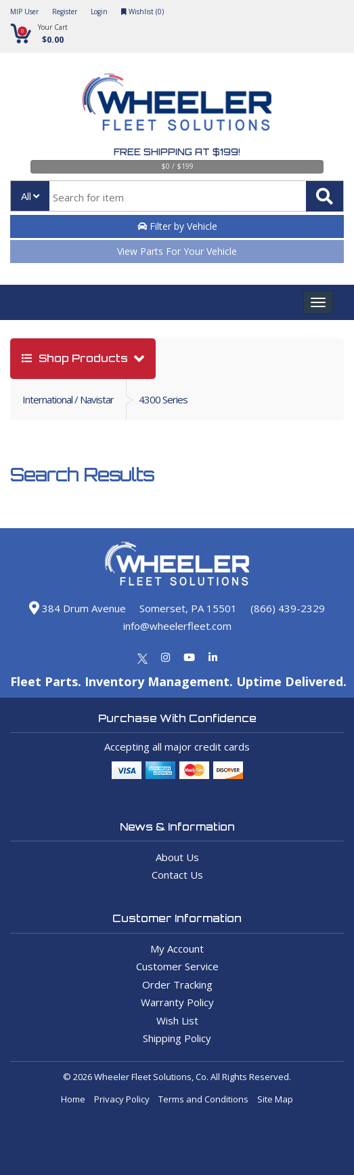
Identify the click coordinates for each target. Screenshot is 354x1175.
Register (64, 11)
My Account (177, 948)
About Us (177, 857)
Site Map (275, 1099)
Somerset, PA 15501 (188, 608)
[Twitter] (142, 657)
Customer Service (177, 966)
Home (73, 1099)
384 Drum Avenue (77, 608)
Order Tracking (177, 984)
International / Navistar (68, 399)
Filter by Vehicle (177, 226)
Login (99, 11)
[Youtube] (189, 657)
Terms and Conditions (203, 1099)
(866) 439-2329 (287, 608)
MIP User (24, 11)
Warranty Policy (177, 1002)
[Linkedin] (212, 657)
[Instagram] (165, 657)
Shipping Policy (177, 1038)
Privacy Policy (122, 1099)
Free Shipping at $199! (177, 151)
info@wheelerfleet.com (177, 626)
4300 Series (163, 399)
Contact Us (177, 874)
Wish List (177, 1020)
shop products (76, 358)
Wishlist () (142, 11)
